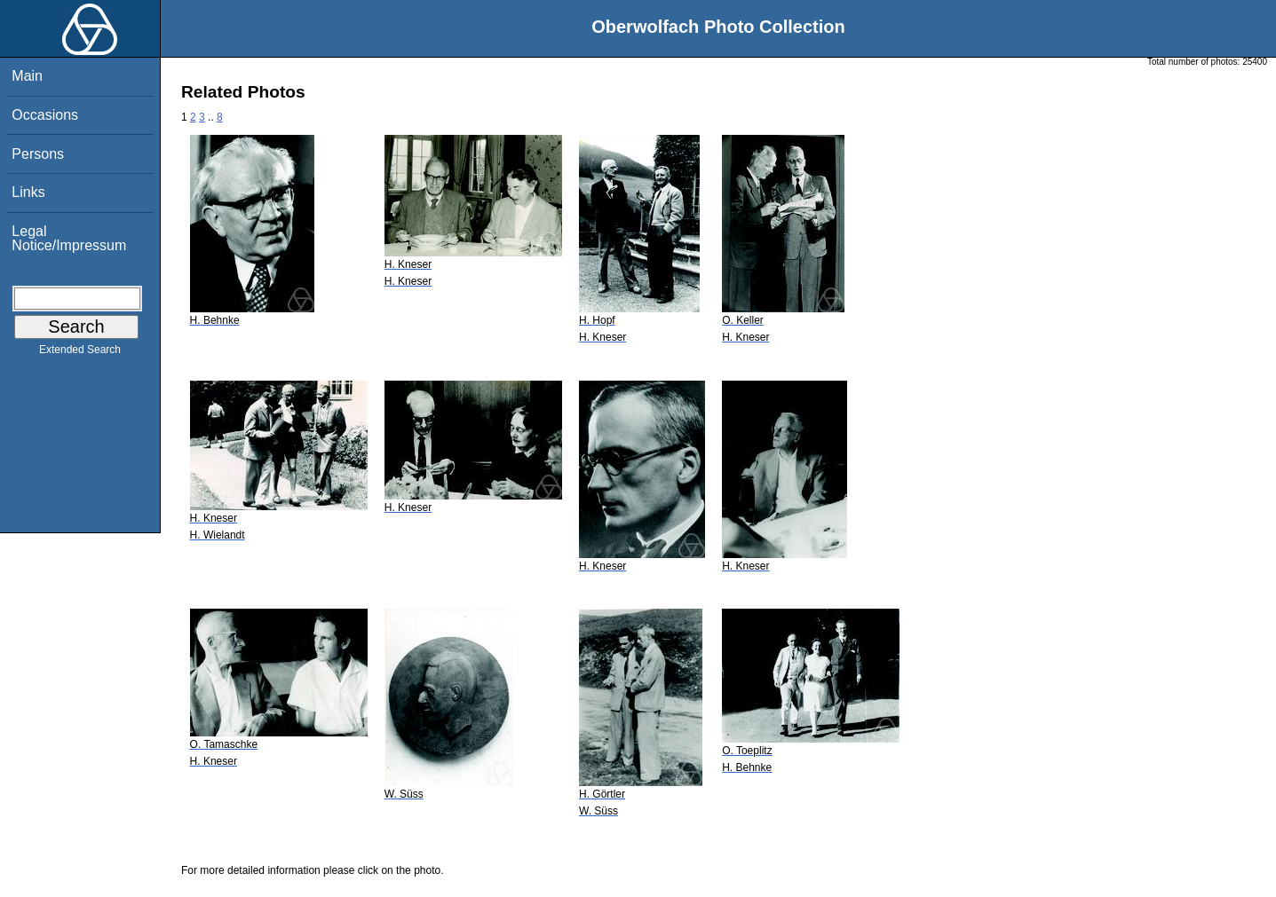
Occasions (45, 114)
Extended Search (80, 353)
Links (28, 192)
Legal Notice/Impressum (69, 238)
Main (27, 75)
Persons (38, 153)
